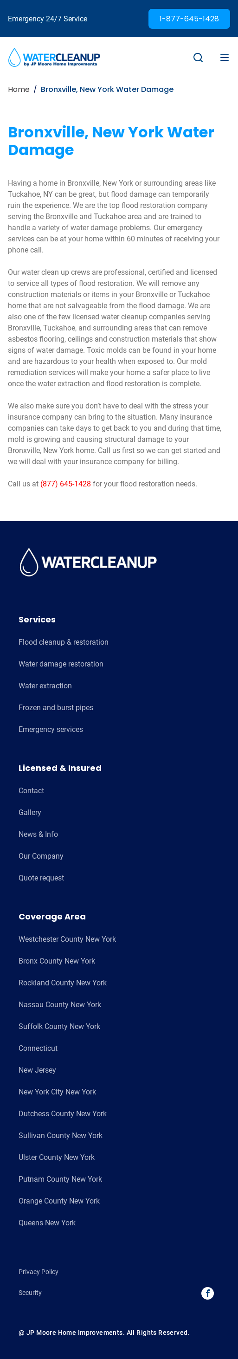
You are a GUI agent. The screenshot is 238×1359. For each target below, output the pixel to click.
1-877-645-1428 (189, 18)
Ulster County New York (57, 1157)
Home (19, 89)
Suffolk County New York (59, 1026)
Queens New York (47, 1222)
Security (30, 1292)
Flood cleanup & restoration (64, 642)
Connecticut (38, 1048)
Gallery (30, 812)
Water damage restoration (61, 664)
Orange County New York (59, 1201)
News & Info (38, 834)
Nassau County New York (60, 1004)
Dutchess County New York (63, 1113)
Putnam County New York (60, 1179)
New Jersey (37, 1070)
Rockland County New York (63, 982)
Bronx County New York (57, 961)
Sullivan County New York (61, 1135)
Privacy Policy (38, 1271)
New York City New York (57, 1091)
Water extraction (45, 685)
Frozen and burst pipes (56, 707)
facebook (208, 1293)
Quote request (41, 878)
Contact (31, 790)
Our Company (41, 856)
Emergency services (51, 729)
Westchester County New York (67, 939)
